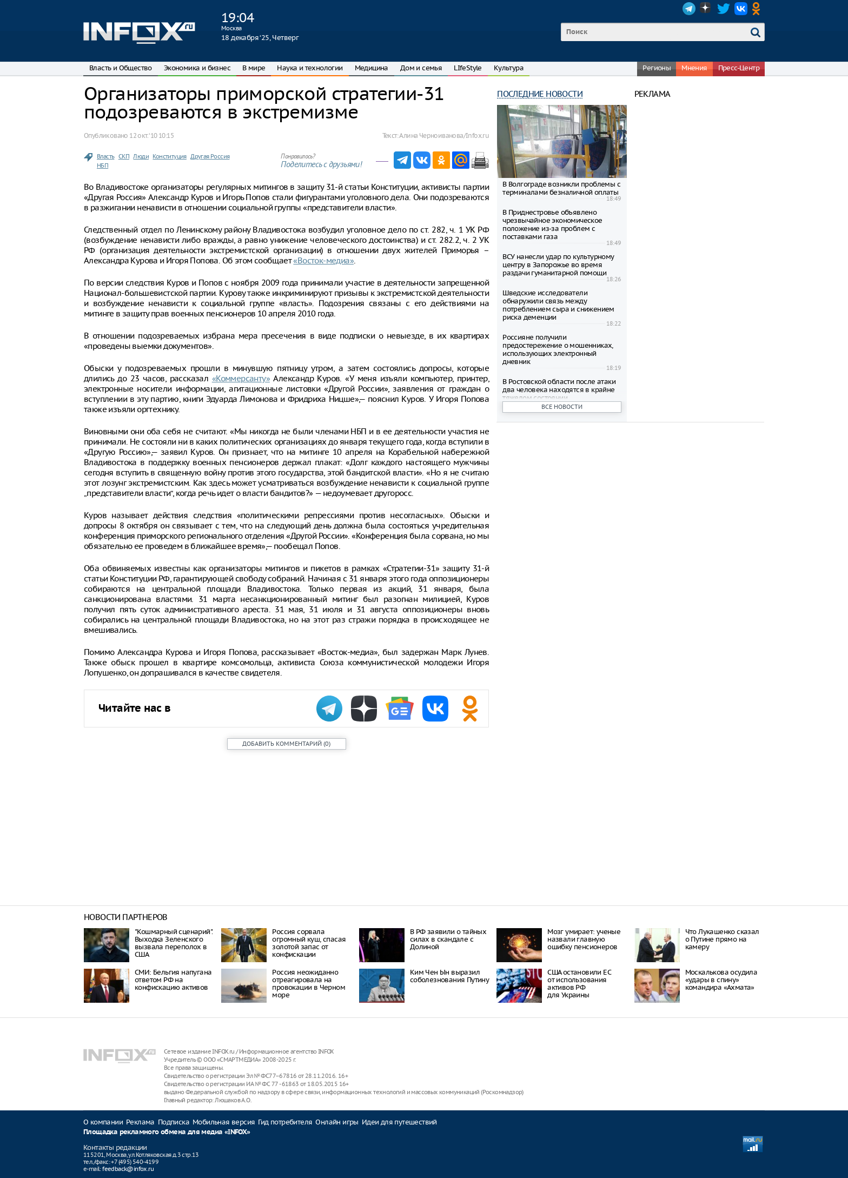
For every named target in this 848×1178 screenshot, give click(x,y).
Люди (141, 156)
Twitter (723, 8)
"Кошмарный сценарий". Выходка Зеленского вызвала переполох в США (174, 943)
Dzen (706, 8)
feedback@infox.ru (128, 1169)
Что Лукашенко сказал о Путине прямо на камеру (722, 939)
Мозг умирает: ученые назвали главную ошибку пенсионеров (583, 939)
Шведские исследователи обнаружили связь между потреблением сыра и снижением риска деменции (558, 305)
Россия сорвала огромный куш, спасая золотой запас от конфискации (309, 943)
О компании (103, 1122)
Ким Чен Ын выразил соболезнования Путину (449, 976)
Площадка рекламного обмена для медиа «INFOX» (166, 1132)
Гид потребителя (285, 1122)
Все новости (561, 407)
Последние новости (539, 94)
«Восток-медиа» (323, 260)
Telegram (689, 8)
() (286, 743)
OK (758, 8)
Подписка (173, 1122)
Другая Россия (209, 156)
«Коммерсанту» (241, 378)
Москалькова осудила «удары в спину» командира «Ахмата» (721, 980)
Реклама (140, 1122)
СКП (123, 156)
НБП (102, 165)
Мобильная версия (224, 1122)
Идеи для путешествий (399, 1122)
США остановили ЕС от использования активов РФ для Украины (579, 984)
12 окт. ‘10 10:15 (151, 135)
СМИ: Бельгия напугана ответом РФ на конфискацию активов (173, 980)
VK (740, 8)
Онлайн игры (336, 1122)
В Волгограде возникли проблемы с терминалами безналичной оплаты (561, 188)
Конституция (169, 156)
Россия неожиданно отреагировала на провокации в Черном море (308, 984)
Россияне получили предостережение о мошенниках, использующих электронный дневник (557, 349)
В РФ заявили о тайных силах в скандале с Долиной (448, 939)
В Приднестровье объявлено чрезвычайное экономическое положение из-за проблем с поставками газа (552, 224)
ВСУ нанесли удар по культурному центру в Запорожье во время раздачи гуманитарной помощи (558, 264)
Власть (105, 156)
